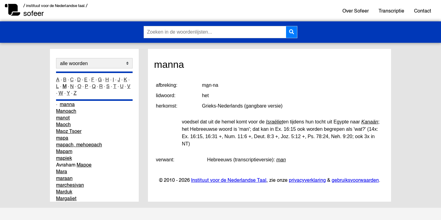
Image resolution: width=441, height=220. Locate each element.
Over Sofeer (355, 10)
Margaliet (66, 198)
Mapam (64, 151)
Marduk (64, 191)
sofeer (33, 13)
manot (63, 117)
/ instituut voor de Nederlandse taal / (55, 5)
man (281, 159)
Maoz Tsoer (68, 131)
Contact (422, 10)
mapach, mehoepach (79, 144)
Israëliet (274, 121)
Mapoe (84, 164)
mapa (62, 137)
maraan (64, 178)
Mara (61, 171)
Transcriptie (391, 10)
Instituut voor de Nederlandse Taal (228, 180)
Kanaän (369, 121)
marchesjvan (70, 185)
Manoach (66, 111)
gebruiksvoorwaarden (355, 180)
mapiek (64, 158)
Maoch (63, 124)
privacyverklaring (307, 180)
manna (67, 104)
